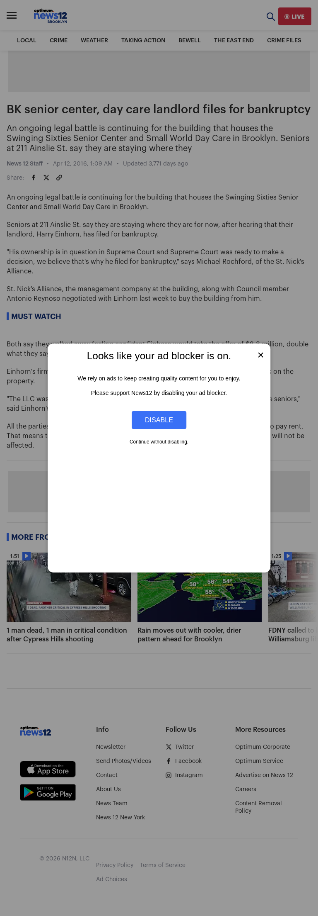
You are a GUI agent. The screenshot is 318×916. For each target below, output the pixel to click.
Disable (159, 420)
